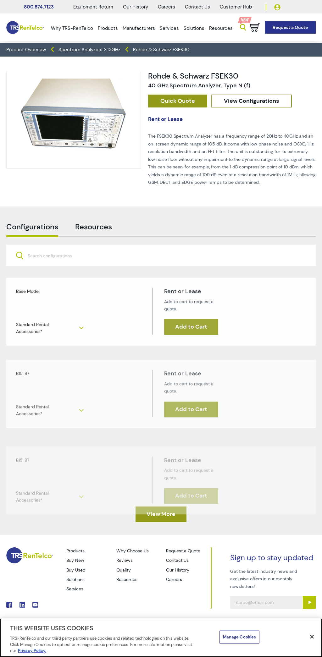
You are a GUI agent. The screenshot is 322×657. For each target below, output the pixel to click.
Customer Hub (236, 7)
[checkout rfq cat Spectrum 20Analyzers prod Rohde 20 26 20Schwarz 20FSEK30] (177, 101)
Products (108, 28)
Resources (221, 28)
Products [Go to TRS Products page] (75, 551)
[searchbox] (54, 269)
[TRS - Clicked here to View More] (161, 514)
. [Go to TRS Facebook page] (9, 605)
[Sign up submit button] (309, 602)
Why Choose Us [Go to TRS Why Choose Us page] (132, 551)
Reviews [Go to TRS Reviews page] (124, 560)
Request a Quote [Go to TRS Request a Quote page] (183, 551)
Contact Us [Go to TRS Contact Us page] (177, 560)
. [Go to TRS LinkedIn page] (22, 605)
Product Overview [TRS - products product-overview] (26, 50)
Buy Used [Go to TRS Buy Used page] (76, 570)
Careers (166, 7)
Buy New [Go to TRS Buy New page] (75, 560)
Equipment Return (93, 7)
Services (169, 28)
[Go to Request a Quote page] (290, 27)
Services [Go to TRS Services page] (74, 589)
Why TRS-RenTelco (72, 28)
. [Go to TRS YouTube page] (35, 605)
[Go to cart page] (255, 27)
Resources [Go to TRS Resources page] (126, 579)
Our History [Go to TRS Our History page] (177, 570)
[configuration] (251, 101)
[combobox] (161, 269)
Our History (135, 7)
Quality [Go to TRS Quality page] (123, 570)
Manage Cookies (239, 637)
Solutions (194, 28)
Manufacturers (139, 28)
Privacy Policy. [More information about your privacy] (32, 650)
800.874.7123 (39, 7)
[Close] (312, 637)
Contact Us (197, 7)
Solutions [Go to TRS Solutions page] (75, 579)
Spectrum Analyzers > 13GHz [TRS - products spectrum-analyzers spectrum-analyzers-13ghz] (89, 50)
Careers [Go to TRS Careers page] (174, 579)
